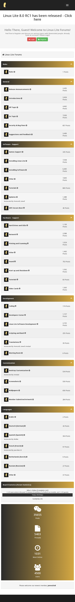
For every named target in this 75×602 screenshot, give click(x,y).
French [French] (15, 446)
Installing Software (17, 170)
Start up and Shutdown (18, 270)
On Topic (12, 116)
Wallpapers (13, 390)
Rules (5, 64)
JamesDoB (52, 585)
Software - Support (10, 144)
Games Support (15, 152)
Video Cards (13, 288)
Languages (7, 409)
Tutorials (12, 188)
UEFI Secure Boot (16, 208)
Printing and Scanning (18, 243)
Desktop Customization (18, 370)
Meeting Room (15, 353)
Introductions (14, 98)
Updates (12, 197)
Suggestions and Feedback (20, 134)
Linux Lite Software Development (22, 324)
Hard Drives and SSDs (17, 225)
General (6, 82)
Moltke (16, 439)
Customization (9, 363)
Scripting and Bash (16, 333)
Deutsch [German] (16, 426)
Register (42, 39)
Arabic (11, 417)
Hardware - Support (11, 218)
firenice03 (17, 201)
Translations (14, 342)
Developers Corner (16, 315)
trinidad (28, 346)
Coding (11, 306)
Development (8, 298)
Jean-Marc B (18, 450)
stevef (23, 201)
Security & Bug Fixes (17, 125)
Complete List (42, 490)
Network (12, 234)
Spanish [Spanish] (16, 435)
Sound (11, 261)
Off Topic (12, 107)
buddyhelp (36, 499)
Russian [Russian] (16, 466)
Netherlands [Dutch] (17, 457)
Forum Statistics (24, 485)
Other (11, 179)
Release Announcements (19, 89)
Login (32, 39)
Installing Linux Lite (17, 161)
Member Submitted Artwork (20, 399)
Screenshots (14, 381)
